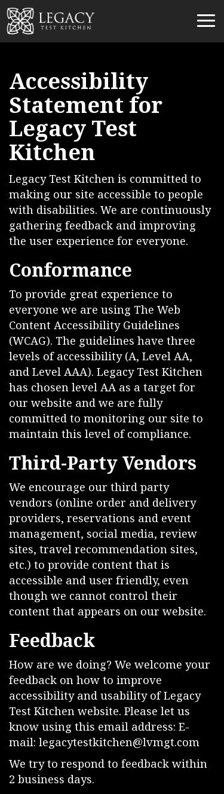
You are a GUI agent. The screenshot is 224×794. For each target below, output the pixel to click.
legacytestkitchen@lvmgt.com (119, 743)
